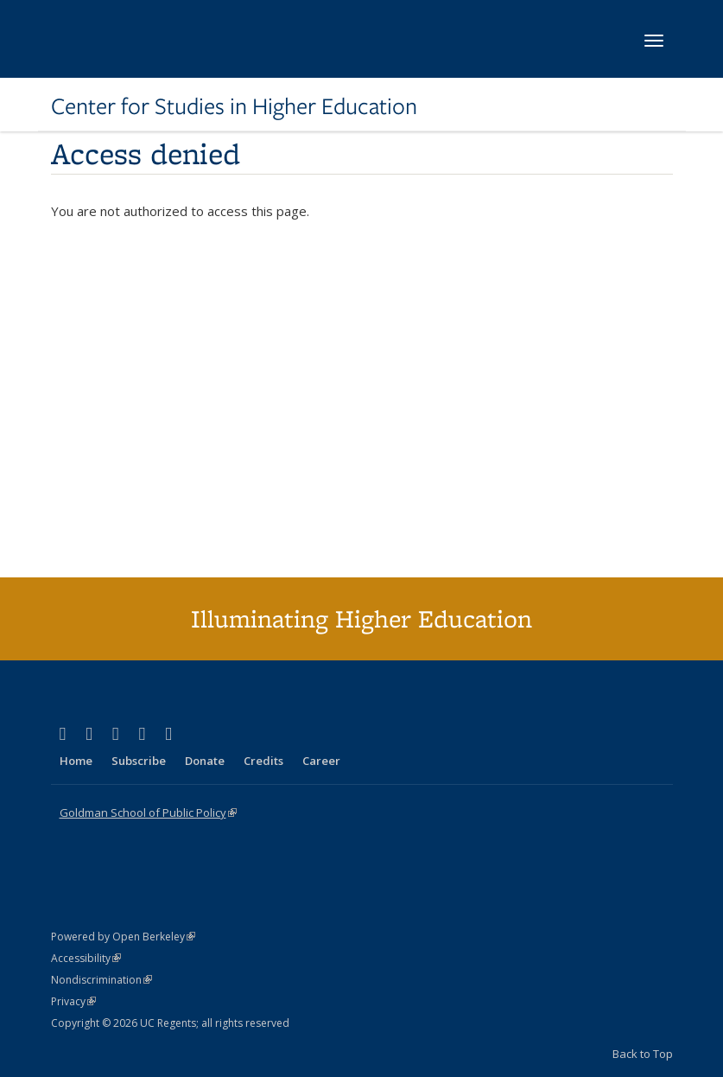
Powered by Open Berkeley (123, 936)
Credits (263, 760)
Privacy (73, 1001)
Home (76, 760)
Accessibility (86, 958)
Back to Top (642, 1053)
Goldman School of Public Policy (148, 812)
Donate (205, 760)
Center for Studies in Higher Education (234, 106)
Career (321, 760)
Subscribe (138, 760)
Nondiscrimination (101, 979)
